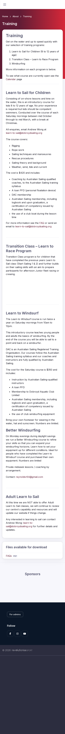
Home (5, 16)
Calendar (11, 79)
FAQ (41, 222)
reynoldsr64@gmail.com (29, 476)
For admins (15, 614)
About (16, 16)
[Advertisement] (32, 695)
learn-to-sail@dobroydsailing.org (24, 132)
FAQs (9, 555)
